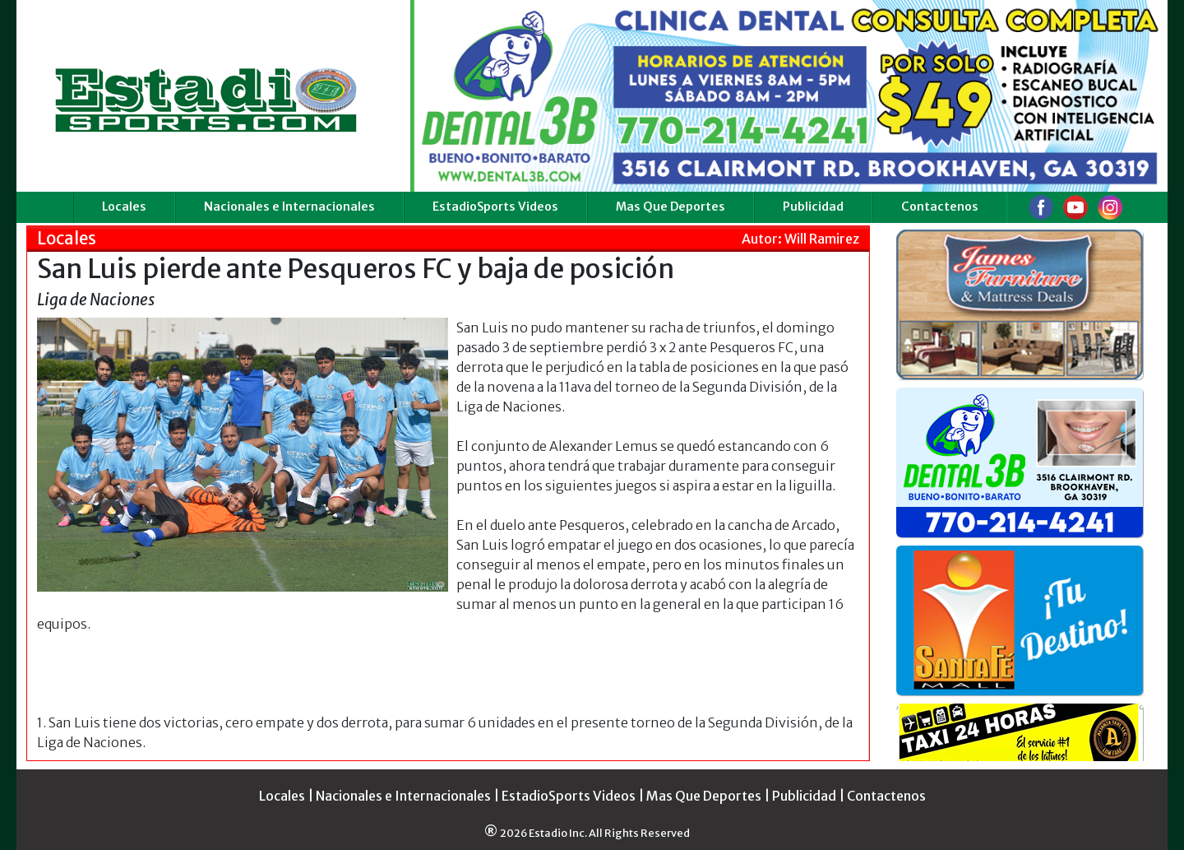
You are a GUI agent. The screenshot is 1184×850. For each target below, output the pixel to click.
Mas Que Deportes (670, 206)
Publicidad (813, 206)
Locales (124, 206)
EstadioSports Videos (495, 206)
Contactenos (939, 206)
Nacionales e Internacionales (289, 206)
